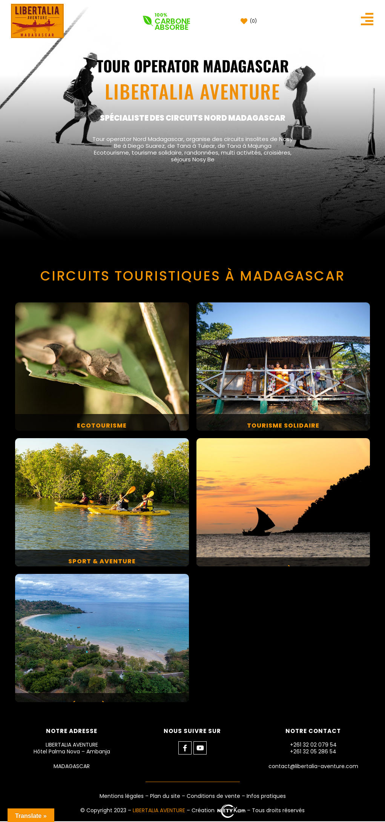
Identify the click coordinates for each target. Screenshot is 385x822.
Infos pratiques (266, 797)
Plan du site (165, 797)
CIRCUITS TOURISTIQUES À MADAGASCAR (192, 277)
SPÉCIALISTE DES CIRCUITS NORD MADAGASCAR (192, 118)
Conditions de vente (213, 797)
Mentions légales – (125, 797)
